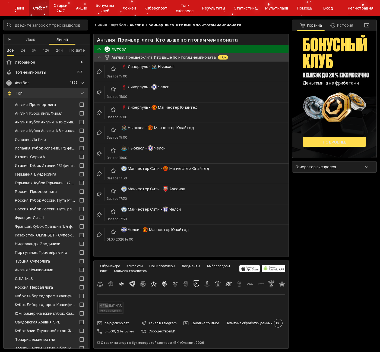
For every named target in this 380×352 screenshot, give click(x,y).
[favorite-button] (113, 69)
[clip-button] (99, 72)
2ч (23, 50)
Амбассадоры (218, 266)
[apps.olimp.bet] (249, 268)
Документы (191, 266)
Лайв (19, 8)
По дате (77, 50)
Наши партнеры (162, 266)
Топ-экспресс (185, 8)
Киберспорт (156, 8)
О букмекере (110, 266)
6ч (34, 50)
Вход (328, 8)
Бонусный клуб (105, 8)
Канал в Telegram (159, 323)
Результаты (213, 8)
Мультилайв (276, 8)
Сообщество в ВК (158, 331)
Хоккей (129, 8)
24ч (59, 50)
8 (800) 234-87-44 (115, 331)
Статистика (245, 8)
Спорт (39, 8)
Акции (81, 8)
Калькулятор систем (130, 271)
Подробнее (334, 142)
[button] (9, 39)
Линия (62, 39)
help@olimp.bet (113, 323)
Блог (103, 271)
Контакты (134, 266)
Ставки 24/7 (60, 8)
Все (10, 50)
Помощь (304, 8)
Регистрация (360, 8)
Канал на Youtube (201, 323)
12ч (46, 50)
